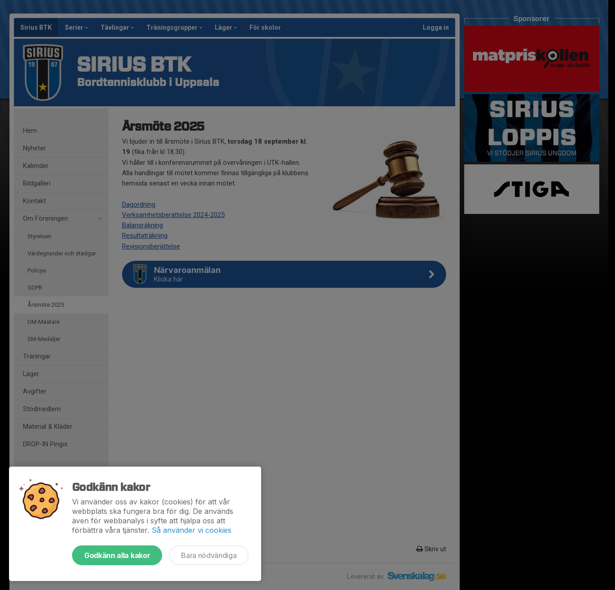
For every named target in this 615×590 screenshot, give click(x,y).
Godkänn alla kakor (117, 555)
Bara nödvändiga (208, 555)
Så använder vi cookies (191, 530)
